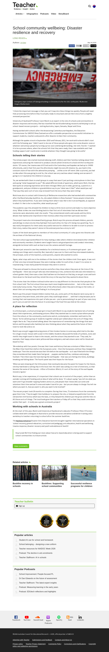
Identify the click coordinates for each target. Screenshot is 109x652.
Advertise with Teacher (21, 640)
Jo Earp (23, 43)
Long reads (19, 38)
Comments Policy (54, 644)
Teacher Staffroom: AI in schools (32, 557)
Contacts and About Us (63, 640)
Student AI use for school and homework (36, 540)
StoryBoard (64, 14)
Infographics (32, 14)
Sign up (20, 506)
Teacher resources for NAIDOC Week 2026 (37, 549)
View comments (21, 446)
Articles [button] (20, 14)
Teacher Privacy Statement (36, 644)
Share (71, 46)
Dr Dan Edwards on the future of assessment (38, 578)
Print (93, 46)
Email (86, 46)
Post (78, 46)
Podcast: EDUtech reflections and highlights (37, 592)
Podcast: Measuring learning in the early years (38, 587)
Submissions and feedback (42, 640)
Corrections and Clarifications (75, 644)
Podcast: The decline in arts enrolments (35, 553)
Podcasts (44, 14)
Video (53, 14)
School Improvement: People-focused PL (36, 574)
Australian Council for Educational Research (33, 634)
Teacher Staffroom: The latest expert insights (38, 583)
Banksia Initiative (23, 421)
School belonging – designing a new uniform (37, 544)
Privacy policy (18, 644)
